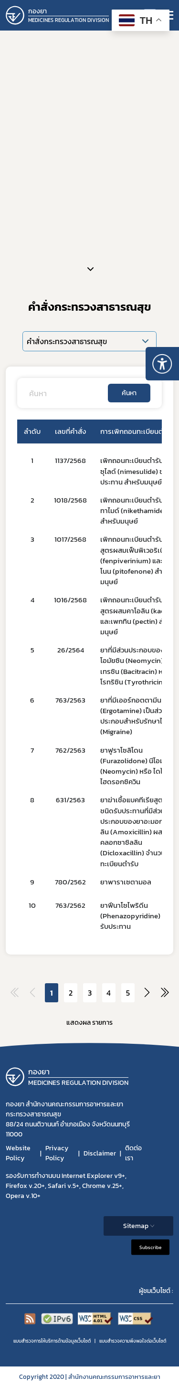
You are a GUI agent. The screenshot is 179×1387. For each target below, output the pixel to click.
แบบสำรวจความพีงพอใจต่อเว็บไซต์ (132, 1341)
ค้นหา (129, 393)
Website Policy (18, 1153)
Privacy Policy (56, 1153)
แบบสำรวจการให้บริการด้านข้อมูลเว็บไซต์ (52, 1341)
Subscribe (150, 1247)
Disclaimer (100, 1153)
